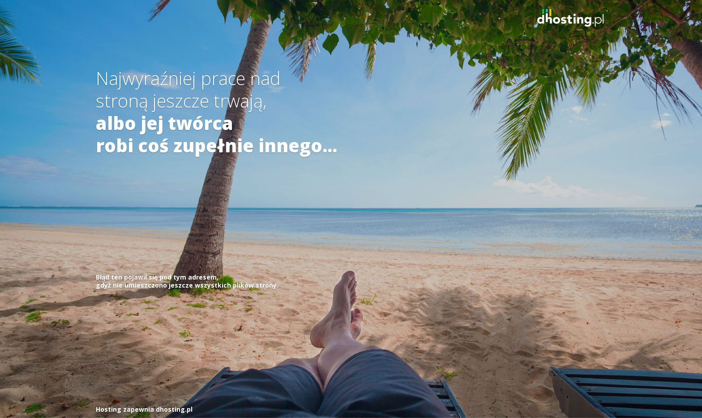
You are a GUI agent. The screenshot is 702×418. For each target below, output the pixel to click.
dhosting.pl (174, 409)
